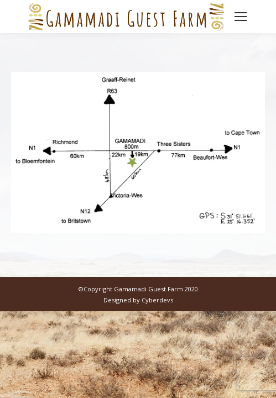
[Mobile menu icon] (240, 16)
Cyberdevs (157, 300)
